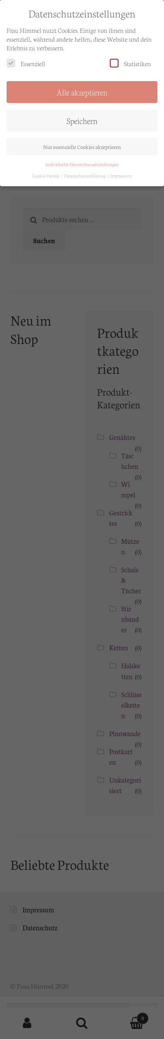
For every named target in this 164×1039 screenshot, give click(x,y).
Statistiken (130, 57)
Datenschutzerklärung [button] (85, 169)
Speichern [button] (82, 114)
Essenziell (26, 57)
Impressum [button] (121, 169)
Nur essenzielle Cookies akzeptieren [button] (82, 140)
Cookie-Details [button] (46, 169)
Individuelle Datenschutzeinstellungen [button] (82, 157)
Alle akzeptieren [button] (82, 86)
